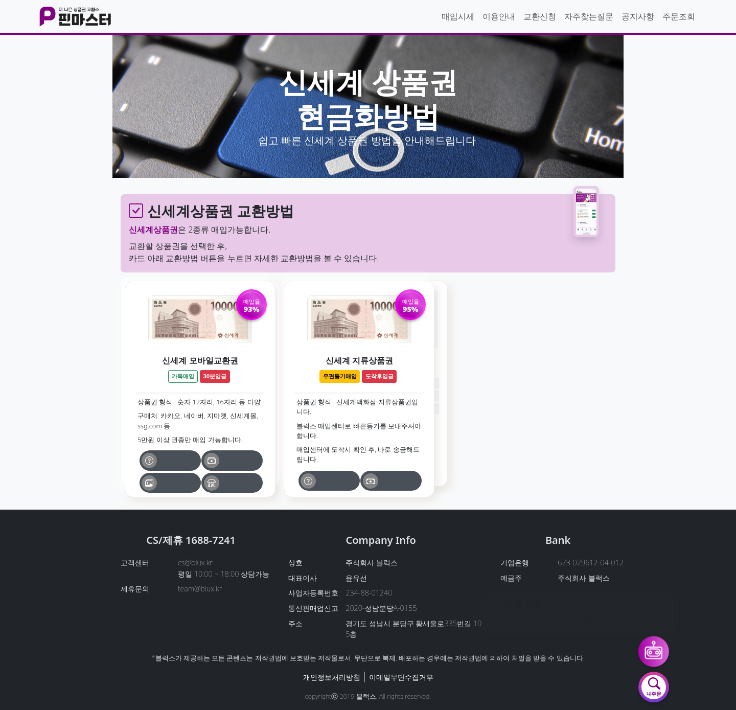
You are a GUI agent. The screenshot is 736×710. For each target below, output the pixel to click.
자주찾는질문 (588, 16)
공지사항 (638, 16)
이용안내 (498, 16)
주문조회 (678, 16)
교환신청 (539, 16)
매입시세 (458, 16)
